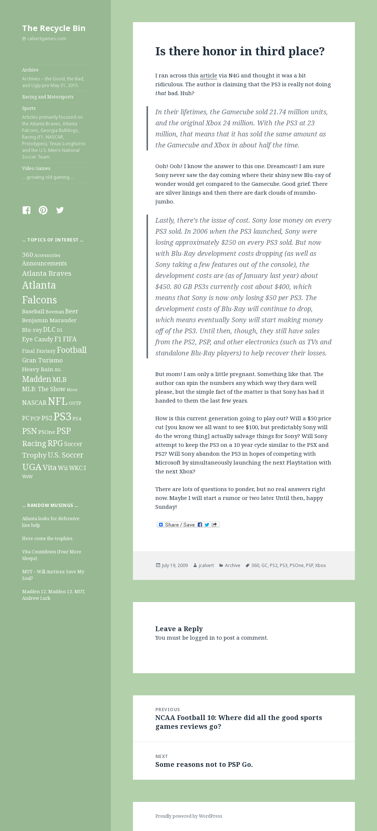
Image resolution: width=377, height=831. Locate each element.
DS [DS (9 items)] (60, 330)
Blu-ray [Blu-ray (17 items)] (32, 329)
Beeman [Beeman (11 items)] (55, 311)
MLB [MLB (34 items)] (59, 379)
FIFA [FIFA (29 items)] (70, 339)
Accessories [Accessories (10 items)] (47, 255)
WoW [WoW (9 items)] (27, 476)
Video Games (55, 173)
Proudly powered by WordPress (188, 816)
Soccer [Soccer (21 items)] (73, 444)
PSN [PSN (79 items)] (29, 430)
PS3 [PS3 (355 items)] (62, 416)
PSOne (297, 565)
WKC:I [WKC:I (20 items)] (77, 468)
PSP (309, 565)
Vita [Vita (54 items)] (50, 467)
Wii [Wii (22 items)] (63, 468)
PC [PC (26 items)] (25, 418)
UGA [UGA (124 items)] (32, 466)
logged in (202, 637)
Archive (55, 78)
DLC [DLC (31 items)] (49, 329)
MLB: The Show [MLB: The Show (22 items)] (44, 389)
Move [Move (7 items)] (72, 389)
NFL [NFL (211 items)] (58, 401)
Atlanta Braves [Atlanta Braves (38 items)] (46, 273)
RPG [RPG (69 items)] (55, 443)
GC (264, 565)
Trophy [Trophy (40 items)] (34, 454)
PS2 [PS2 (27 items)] (47, 418)
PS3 (284, 565)
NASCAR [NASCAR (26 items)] (34, 402)
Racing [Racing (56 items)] (34, 443)
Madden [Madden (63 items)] (36, 379)
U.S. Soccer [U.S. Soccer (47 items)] (66, 455)
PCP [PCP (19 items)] (35, 418)
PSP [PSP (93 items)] (63, 431)
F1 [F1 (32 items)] (58, 338)
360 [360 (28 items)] (27, 254)
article (208, 75)
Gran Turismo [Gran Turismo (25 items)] (42, 360)
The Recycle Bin (54, 27)
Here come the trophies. (48, 538)
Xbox (320, 565)
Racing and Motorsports (48, 97)
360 (255, 565)
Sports (55, 132)
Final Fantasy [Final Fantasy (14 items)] (39, 350)
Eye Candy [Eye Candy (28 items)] (37, 339)
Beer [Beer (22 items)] (71, 311)
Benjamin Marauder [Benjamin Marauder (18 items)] (49, 320)
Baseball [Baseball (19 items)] (33, 311)
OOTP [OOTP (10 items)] (75, 403)
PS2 (274, 565)
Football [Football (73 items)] (72, 349)
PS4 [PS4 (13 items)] (77, 418)
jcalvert (206, 565)
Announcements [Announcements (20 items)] (44, 263)
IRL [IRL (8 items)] (57, 369)
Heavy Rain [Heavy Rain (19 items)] (37, 369)
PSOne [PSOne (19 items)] (46, 431)
